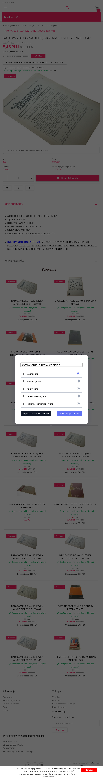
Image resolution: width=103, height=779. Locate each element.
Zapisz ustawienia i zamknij (36, 413)
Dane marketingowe (36, 396)
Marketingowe (34, 381)
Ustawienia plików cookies (40, 365)
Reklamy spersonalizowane (40, 403)
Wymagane (32, 373)
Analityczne (32, 388)
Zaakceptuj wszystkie (69, 413)
